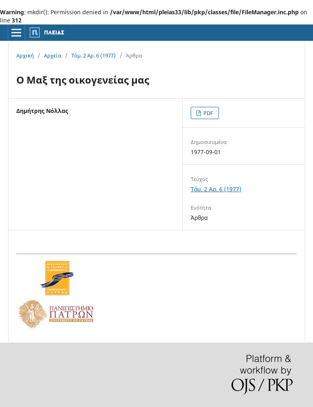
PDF (207, 113)
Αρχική (25, 55)
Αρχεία (52, 55)
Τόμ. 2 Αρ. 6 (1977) (93, 55)
